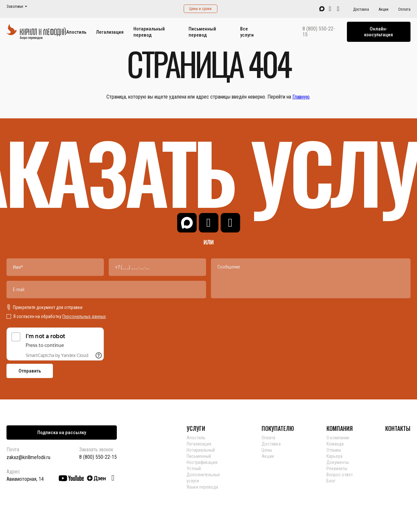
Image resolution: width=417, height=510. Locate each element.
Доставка (361, 9)
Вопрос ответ (339, 474)
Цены (267, 450)
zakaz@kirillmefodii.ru (28, 457)
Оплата (404, 9)
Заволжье (14, 7)
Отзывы (333, 450)
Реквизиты (336, 468)
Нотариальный (201, 450)
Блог (331, 480)
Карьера (334, 456)
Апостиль (76, 32)
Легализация (110, 32)
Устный (194, 468)
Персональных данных (84, 316)
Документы (337, 462)
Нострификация (202, 462)
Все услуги (247, 32)
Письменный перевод (202, 32)
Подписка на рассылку (61, 432)
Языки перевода (202, 487)
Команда (335, 443)
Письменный (199, 456)
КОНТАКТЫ (398, 428)
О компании (337, 437)
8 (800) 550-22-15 (318, 32)
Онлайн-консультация (378, 32)
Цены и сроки (200, 8)
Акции (383, 9)
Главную (301, 97)
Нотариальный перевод (149, 32)
